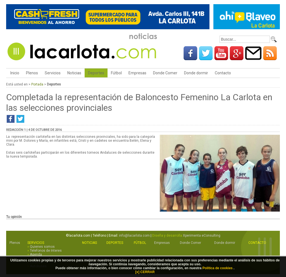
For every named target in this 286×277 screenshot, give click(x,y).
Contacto (223, 73)
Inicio (14, 73)
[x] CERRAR (144, 272)
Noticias (74, 73)
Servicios (53, 73)
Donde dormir (196, 73)
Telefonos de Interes (46, 251)
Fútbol (116, 73)
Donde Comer (165, 73)
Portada (37, 84)
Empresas (137, 73)
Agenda (36, 254)
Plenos (32, 73)
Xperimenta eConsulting (201, 235)
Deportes (96, 73)
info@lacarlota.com (134, 235)
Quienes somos (42, 247)
